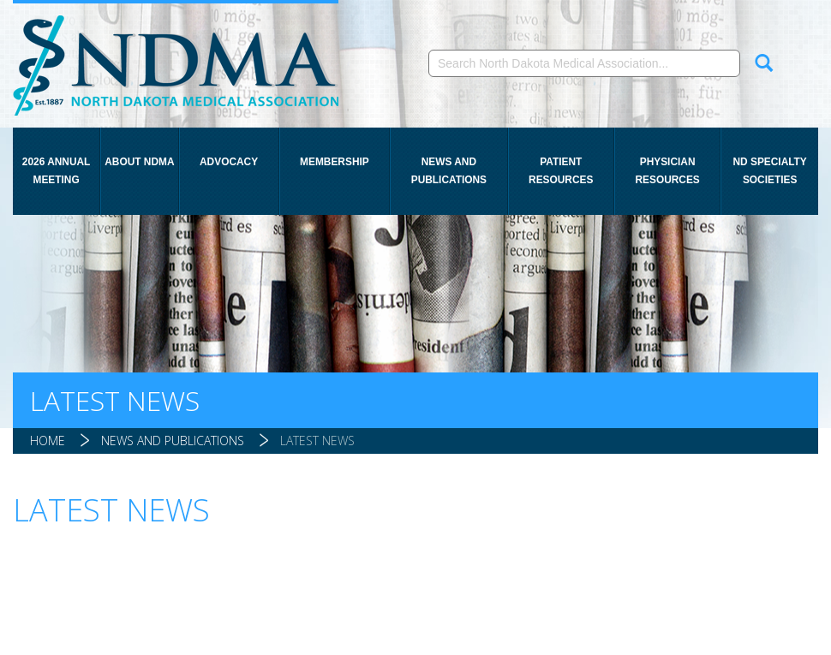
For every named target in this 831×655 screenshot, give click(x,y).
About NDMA (139, 162)
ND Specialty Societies (769, 171)
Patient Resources (561, 171)
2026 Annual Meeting (56, 171)
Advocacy (229, 162)
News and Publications (449, 171)
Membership (334, 162)
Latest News (317, 440)
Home (47, 440)
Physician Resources (667, 171)
